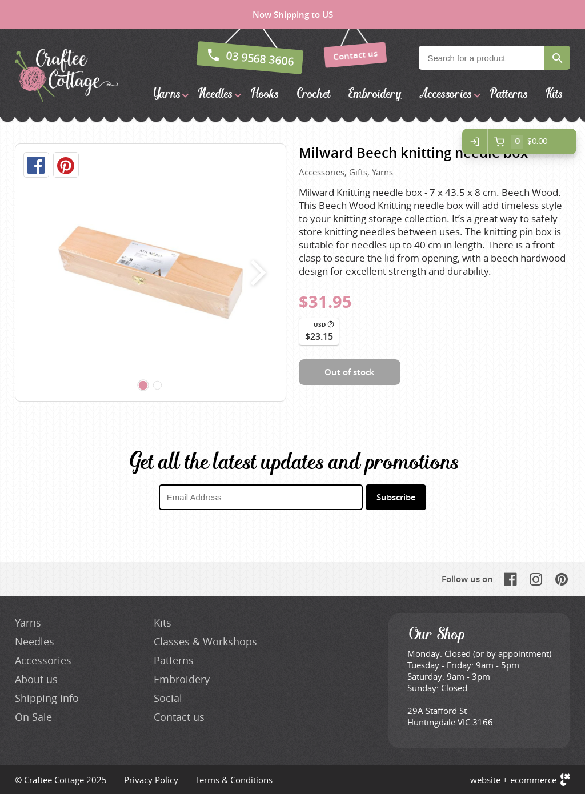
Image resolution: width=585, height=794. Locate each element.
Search (557, 58)
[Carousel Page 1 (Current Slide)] (143, 385)
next (256, 272)
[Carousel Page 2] (158, 386)
